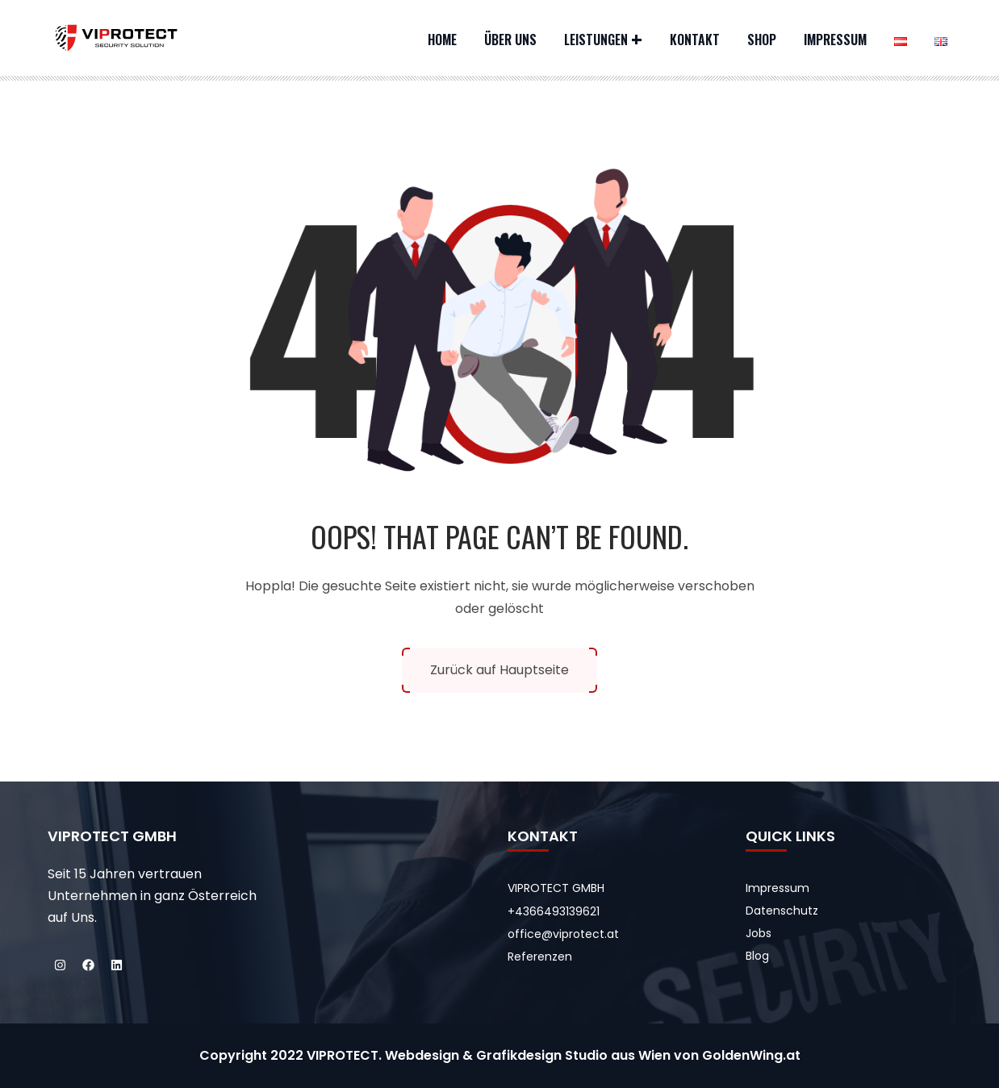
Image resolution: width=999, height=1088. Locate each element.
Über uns (510, 39)
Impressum (835, 39)
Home (442, 39)
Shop (761, 39)
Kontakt (695, 39)
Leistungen (596, 39)
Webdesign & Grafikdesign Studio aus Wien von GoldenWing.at (592, 1055)
